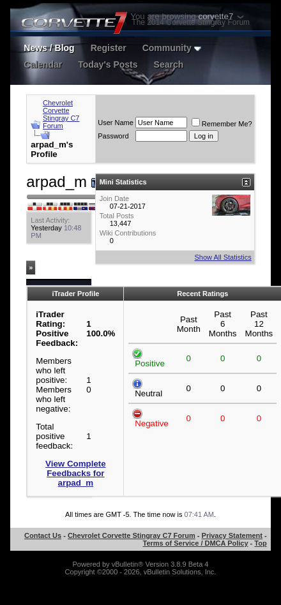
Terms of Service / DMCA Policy (195, 543)
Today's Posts (107, 64)
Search (169, 64)
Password (113, 136)
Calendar (43, 64)
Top (260, 543)
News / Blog (49, 48)
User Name (115, 122)
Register (108, 48)
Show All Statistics (222, 257)
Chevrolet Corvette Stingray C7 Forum (61, 114)
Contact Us (42, 535)
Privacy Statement (232, 535)
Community (171, 48)
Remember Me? (222, 124)
